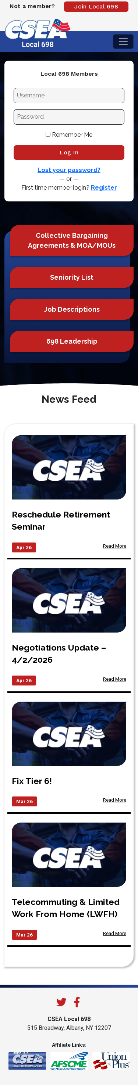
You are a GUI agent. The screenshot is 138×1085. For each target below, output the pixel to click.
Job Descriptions (72, 309)
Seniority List (71, 277)
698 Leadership (72, 341)
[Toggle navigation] (123, 41)
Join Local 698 (96, 6)
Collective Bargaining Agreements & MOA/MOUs (72, 240)
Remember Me (69, 134)
